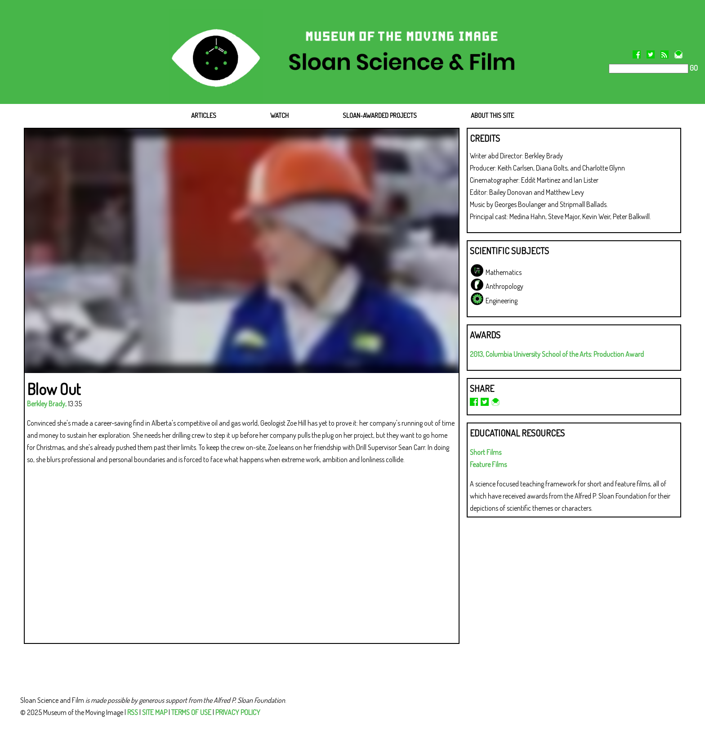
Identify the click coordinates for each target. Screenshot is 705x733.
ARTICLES (203, 115)
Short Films (485, 452)
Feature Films (488, 464)
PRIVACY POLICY (237, 712)
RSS (132, 712)
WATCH (279, 115)
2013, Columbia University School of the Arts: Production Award (557, 354)
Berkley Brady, (47, 403)
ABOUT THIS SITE (492, 115)
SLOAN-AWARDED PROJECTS (380, 115)
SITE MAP (154, 712)
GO (693, 67)
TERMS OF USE (191, 712)
